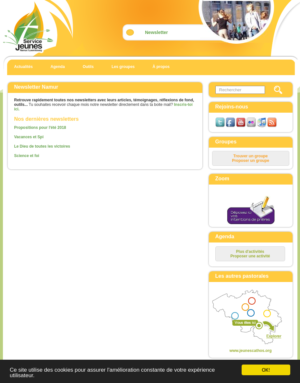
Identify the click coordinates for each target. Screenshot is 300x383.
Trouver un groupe (250, 156)
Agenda (58, 66)
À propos (161, 66)
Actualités (23, 66)
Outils (88, 66)
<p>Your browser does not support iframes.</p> (245, 317)
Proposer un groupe (250, 160)
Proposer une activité (250, 256)
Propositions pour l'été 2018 (40, 127)
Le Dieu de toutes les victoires (42, 146)
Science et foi (26, 155)
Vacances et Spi (29, 137)
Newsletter (156, 32)
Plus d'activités (250, 251)
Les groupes (123, 66)
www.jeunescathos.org (250, 350)
